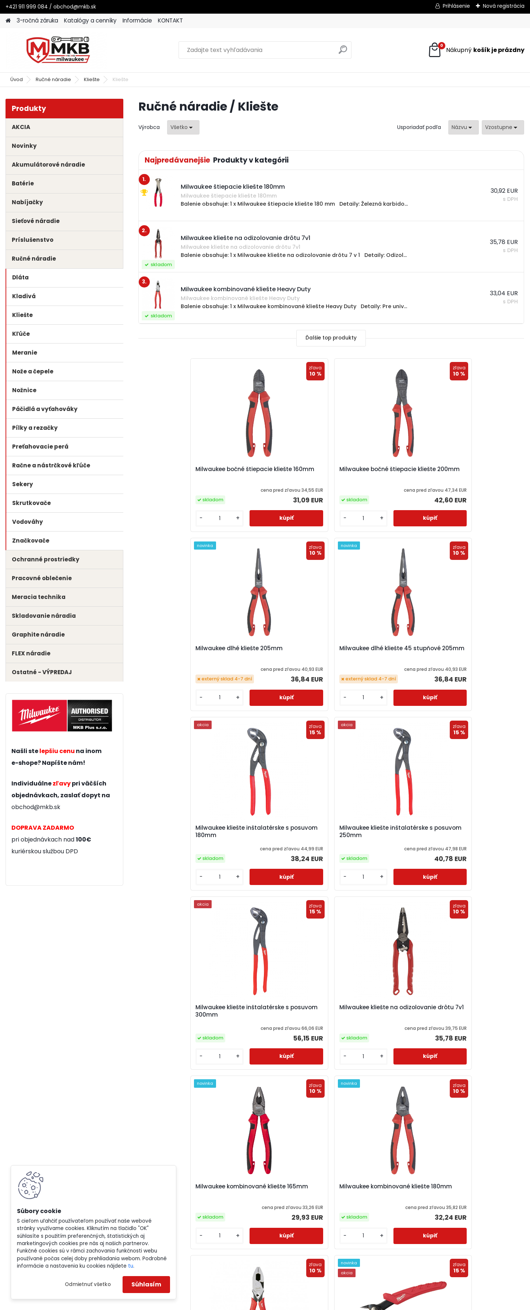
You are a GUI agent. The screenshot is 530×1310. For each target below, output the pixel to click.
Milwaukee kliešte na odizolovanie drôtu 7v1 (468, 662)
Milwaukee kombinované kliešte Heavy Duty (374, 844)
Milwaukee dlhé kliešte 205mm (371, 473)
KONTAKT (170, 20)
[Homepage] (8, 21)
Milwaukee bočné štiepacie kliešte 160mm (184, 475)
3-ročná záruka (37, 20)
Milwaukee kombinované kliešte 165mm (181, 844)
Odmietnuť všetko (88, 1284)
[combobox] (463, 127)
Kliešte (92, 79)
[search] (343, 52)
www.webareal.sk (294, 1302)
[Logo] (56, 50)
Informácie (137, 20)
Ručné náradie (53, 79)
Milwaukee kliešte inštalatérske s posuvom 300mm (375, 665)
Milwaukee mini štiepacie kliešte (472, 844)
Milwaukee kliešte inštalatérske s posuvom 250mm (278, 665)
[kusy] (160, 527)
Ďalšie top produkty (331, 337)
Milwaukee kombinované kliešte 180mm (278, 844)
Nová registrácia (503, 6)
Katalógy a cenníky (90, 20)
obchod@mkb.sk (35, 807)
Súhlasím (146, 1284)
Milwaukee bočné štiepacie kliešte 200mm (281, 475)
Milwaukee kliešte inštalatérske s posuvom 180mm (182, 665)
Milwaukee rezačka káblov (280, 1020)
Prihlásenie (456, 6)
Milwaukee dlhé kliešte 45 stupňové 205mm (472, 473)
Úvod (16, 79)
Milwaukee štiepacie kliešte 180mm (378, 1024)
